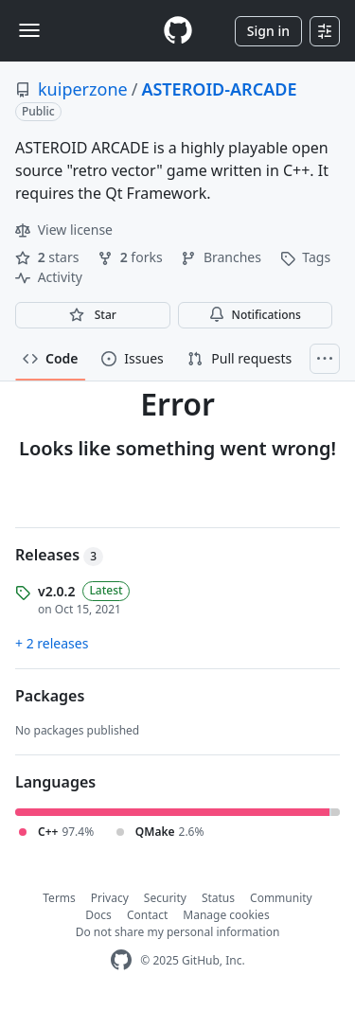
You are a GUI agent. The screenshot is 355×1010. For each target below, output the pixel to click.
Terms (59, 898)
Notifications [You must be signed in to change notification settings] (255, 315)
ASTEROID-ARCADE (218, 89)
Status (218, 898)
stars (48, 257)
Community (281, 898)
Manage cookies (226, 915)
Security (165, 898)
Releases (59, 554)
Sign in (268, 31)
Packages (49, 695)
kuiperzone (83, 89)
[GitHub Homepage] (121, 960)
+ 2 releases (51, 643)
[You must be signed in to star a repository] (92, 315)
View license (64, 230)
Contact (147, 915)
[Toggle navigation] (29, 30)
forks (132, 257)
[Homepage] (178, 30)
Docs (98, 915)
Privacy (110, 898)
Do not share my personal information (178, 932)
